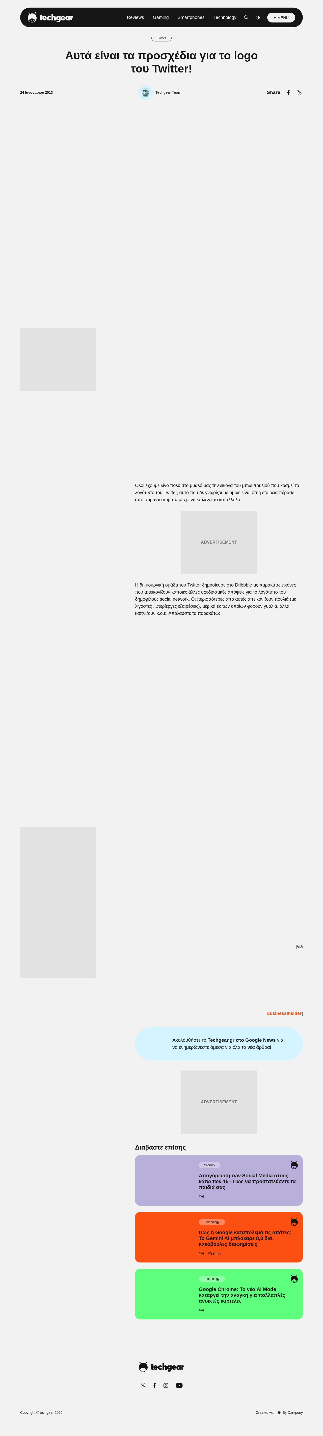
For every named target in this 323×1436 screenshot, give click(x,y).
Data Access (161, 839)
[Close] (249, 597)
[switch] (224, 695)
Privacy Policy (190, 839)
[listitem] (161, 684)
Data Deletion (133, 839)
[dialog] (161, 718)
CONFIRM (125, 821)
